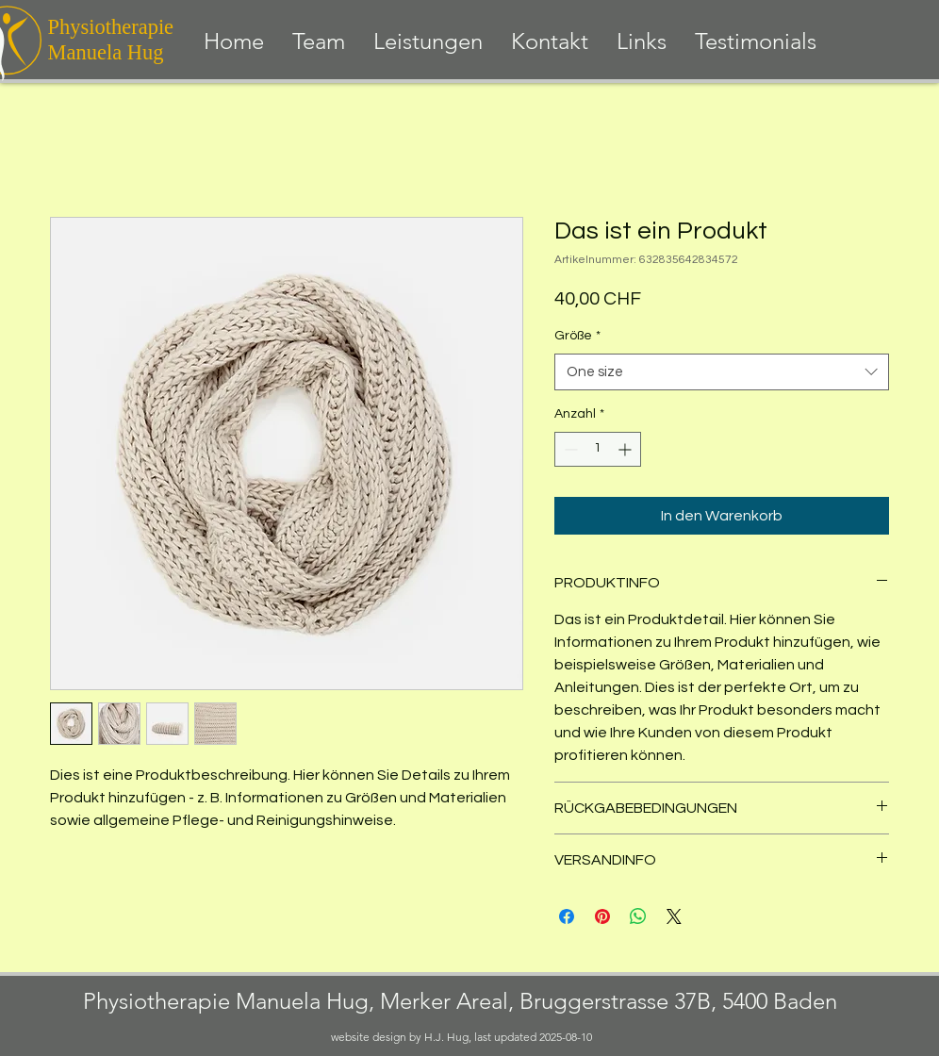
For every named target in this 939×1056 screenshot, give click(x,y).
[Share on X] (674, 916)
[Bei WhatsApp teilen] (638, 916)
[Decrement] (569, 449)
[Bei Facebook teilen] (566, 916)
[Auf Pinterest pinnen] (602, 916)
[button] (428, 41)
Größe (577, 335)
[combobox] (721, 372)
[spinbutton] (598, 449)
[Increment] (626, 449)
